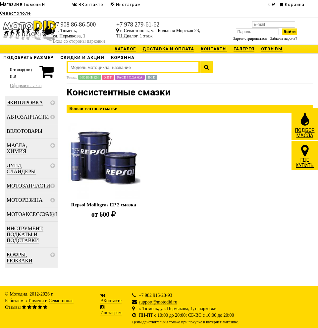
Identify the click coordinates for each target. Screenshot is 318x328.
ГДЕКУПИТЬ (305, 156)
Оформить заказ (25, 85)
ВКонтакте (111, 300)
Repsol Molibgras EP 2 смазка (103, 204)
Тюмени (36, 300)
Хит (108, 77)
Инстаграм (111, 312)
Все (151, 77)
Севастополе (61, 300)
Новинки (89, 77)
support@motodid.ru (158, 302)
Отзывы (13, 307)
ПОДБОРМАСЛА (305, 125)
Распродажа (130, 77)
